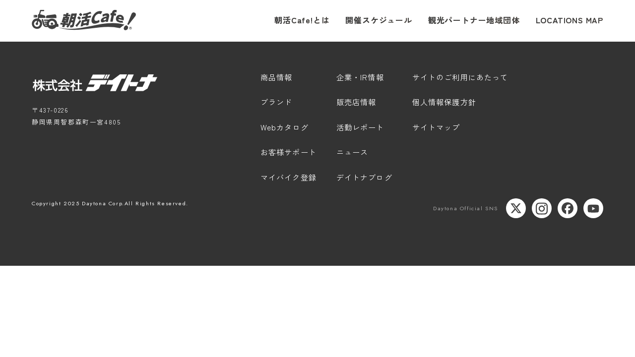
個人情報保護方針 (444, 102)
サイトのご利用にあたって (460, 77)
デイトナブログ (364, 178)
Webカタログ (284, 127)
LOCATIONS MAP (569, 20)
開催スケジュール (378, 20)
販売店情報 (356, 102)
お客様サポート (288, 152)
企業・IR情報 (360, 77)
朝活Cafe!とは (301, 20)
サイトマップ (436, 127)
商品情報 (276, 77)
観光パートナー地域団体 (474, 20)
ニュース (352, 152)
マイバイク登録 (288, 178)
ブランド (276, 102)
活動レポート (360, 127)
